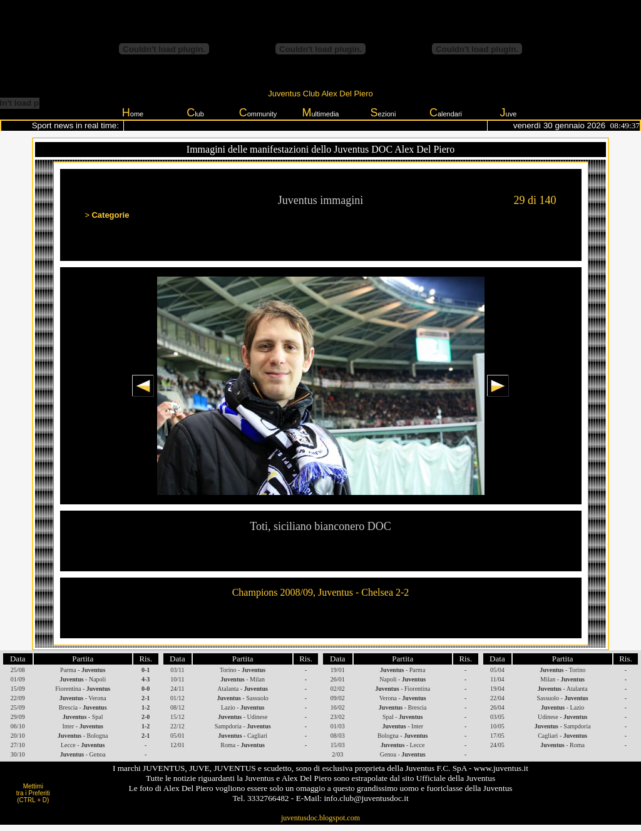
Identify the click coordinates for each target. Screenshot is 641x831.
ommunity (258, 112)
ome (132, 112)
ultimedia (320, 112)
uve (508, 112)
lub (195, 112)
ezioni (383, 112)
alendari (445, 112)
